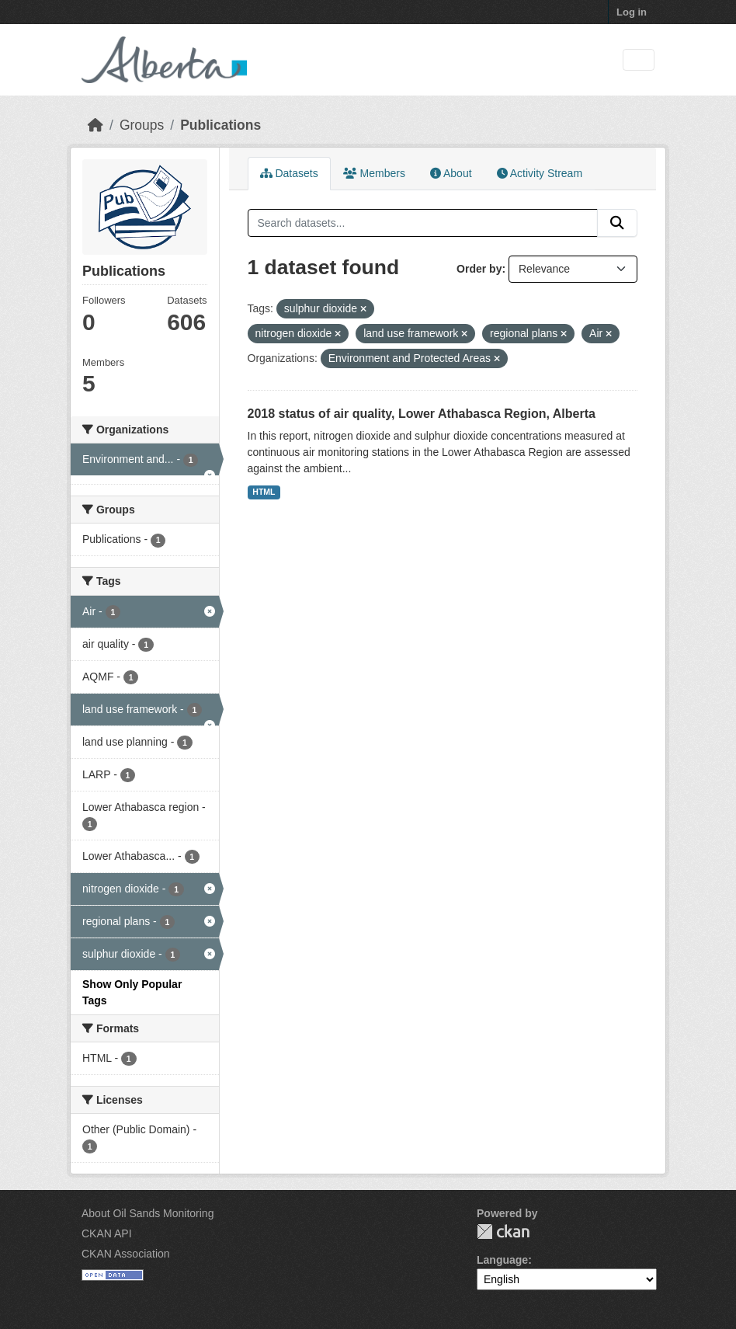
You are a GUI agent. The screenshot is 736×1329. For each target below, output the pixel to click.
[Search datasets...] (423, 223)
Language (502, 1260)
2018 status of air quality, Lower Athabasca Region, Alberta (421, 413)
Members (374, 173)
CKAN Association (126, 1253)
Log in (631, 12)
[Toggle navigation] (638, 60)
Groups (142, 125)
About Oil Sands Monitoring (148, 1213)
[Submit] (617, 223)
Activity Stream (539, 173)
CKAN (503, 1231)
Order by (479, 269)
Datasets (289, 173)
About (451, 173)
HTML (263, 491)
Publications (220, 125)
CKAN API (107, 1233)
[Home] (95, 125)
